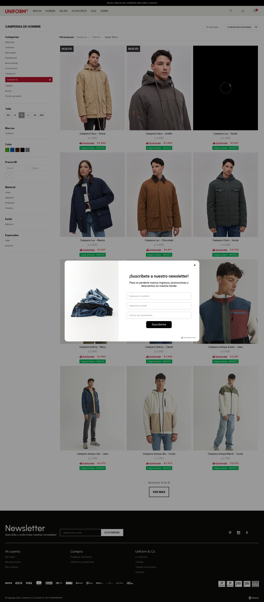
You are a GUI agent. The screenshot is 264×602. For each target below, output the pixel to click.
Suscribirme (159, 324)
